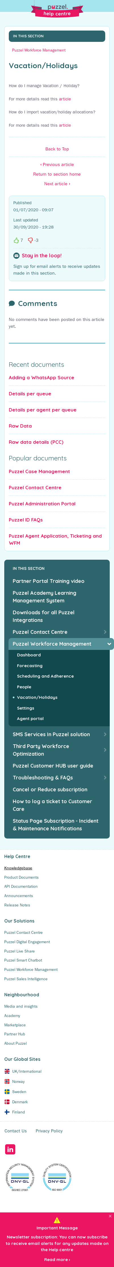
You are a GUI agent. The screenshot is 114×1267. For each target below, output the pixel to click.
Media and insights (20, 1006)
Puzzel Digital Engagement (27, 941)
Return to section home (57, 174)
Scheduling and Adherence (45, 676)
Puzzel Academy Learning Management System (44, 597)
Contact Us (16, 1131)
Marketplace (15, 1024)
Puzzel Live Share (19, 951)
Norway (18, 1081)
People (24, 686)
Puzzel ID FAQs (26, 520)
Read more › (57, 1259)
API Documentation (21, 886)
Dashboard (29, 655)
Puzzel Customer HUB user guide (53, 765)
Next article (57, 183)
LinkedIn (10, 1149)
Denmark (20, 1101)
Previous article (57, 164)
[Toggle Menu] (107, 7)
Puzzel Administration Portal (42, 504)
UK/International (26, 1071)
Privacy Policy (49, 1131)
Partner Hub (14, 1034)
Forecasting (30, 665)
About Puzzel (15, 1043)
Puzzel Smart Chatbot (23, 960)
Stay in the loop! (42, 256)
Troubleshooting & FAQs (43, 777)
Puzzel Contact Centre (35, 487)
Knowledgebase (18, 867)
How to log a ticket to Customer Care (52, 805)
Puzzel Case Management (39, 471)
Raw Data (20, 426)
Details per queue (30, 394)
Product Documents (21, 877)
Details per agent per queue (43, 410)
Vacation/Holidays (37, 697)
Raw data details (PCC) (36, 442)
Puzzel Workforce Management (39, 50)
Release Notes (17, 905)
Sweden (19, 1091)
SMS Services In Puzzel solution (51, 734)
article (65, 99)
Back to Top (57, 149)
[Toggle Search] (7, 7)
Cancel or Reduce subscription (50, 789)
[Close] (110, 1215)
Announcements (18, 895)
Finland (18, 1112)
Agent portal (30, 718)
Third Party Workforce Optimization (41, 750)
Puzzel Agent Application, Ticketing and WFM (55, 539)
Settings (25, 708)
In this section (28, 36)
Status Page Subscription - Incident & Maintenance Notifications (55, 825)
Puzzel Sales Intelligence (26, 978)
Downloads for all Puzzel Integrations (44, 616)
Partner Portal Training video (49, 581)
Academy (12, 1015)
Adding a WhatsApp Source (41, 377)
